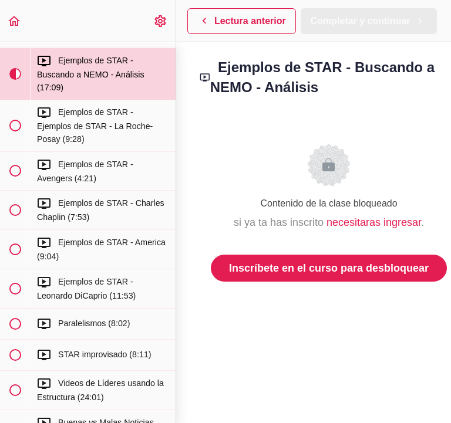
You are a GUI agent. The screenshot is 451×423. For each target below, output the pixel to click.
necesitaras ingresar (374, 222)
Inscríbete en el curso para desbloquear (329, 268)
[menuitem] (161, 21)
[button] (14, 21)
